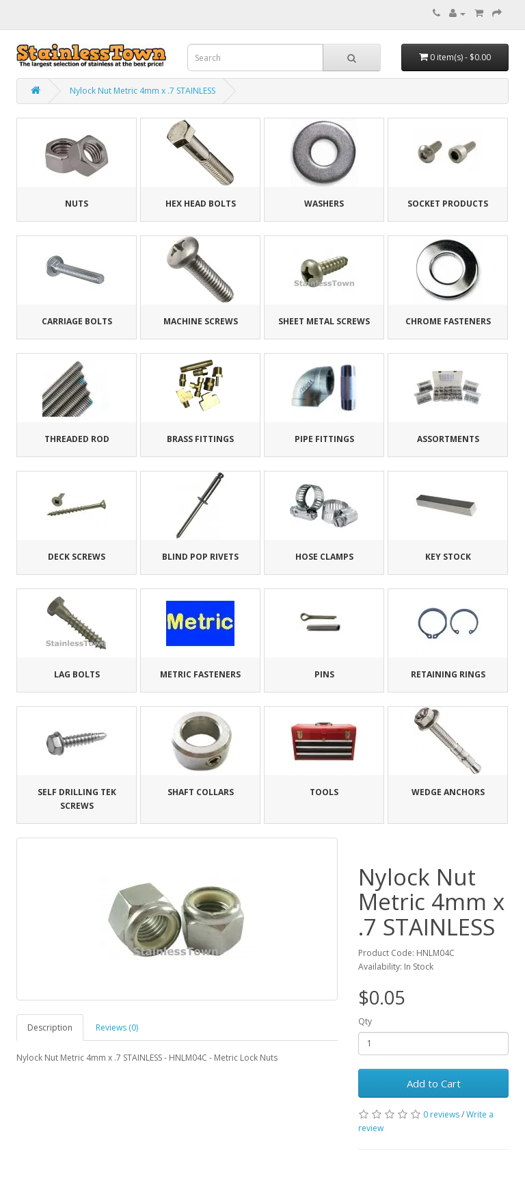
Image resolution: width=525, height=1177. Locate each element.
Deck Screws (76, 556)
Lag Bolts (77, 674)
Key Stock (448, 556)
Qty (365, 1021)
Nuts (76, 203)
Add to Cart (434, 1083)
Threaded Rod (76, 439)
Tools (324, 792)
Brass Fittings (200, 439)
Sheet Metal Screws (324, 321)
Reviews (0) (117, 1027)
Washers (324, 203)
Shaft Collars (200, 792)
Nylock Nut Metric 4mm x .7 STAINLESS (142, 90)
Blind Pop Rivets (200, 556)
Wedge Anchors (448, 792)
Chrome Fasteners (448, 321)
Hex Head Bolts (200, 203)
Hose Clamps (324, 556)
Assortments (448, 439)
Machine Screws (200, 321)
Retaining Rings (448, 674)
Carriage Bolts (77, 321)
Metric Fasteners (200, 674)
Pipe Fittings (324, 439)
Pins (324, 674)
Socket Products (447, 203)
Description (49, 1027)
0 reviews (441, 1114)
